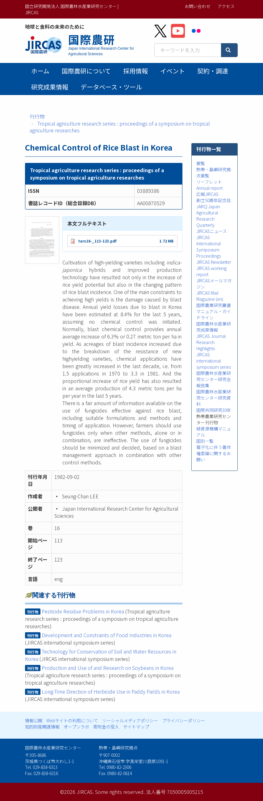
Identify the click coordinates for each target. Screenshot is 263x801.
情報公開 (33, 720)
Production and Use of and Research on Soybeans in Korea (107, 667)
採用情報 (135, 70)
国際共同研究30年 (213, 410)
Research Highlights (205, 345)
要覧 (200, 163)
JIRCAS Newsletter (213, 262)
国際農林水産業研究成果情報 (213, 327)
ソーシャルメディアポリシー (130, 720)
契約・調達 (212, 70)
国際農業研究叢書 (213, 305)
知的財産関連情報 (42, 727)
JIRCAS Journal (211, 336)
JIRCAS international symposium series (213, 360)
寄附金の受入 (106, 727)
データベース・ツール (111, 86)
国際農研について (86, 70)
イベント (172, 70)
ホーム (40, 70)
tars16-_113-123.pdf (97, 240)
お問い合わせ (198, 6)
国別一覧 (205, 441)
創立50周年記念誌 (213, 200)
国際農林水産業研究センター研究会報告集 (213, 379)
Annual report (209, 188)
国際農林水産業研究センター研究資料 (213, 397)
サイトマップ (136, 727)
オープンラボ (76, 727)
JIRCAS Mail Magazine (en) (209, 296)
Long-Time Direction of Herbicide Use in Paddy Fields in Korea (111, 691)
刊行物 (37, 116)
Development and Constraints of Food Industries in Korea (106, 635)
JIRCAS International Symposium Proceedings (208, 246)
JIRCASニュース (211, 231)
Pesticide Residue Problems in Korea (83, 611)
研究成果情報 (49, 86)
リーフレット (209, 182)
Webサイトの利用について (72, 720)
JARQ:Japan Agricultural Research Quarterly (208, 215)
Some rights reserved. (120, 791)
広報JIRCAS (207, 194)
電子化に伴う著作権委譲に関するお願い (213, 453)
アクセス (226, 6)
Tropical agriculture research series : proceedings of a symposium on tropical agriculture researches (120, 127)
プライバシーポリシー (183, 720)
